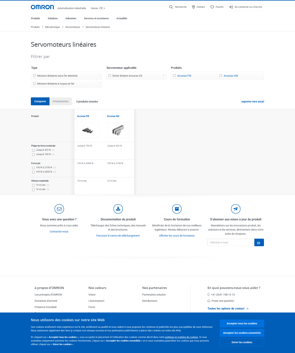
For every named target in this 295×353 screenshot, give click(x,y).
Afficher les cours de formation (177, 235)
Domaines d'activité (46, 300)
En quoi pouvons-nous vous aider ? (234, 288)
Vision (92, 294)
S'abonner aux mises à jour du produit (235, 219)
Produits (35, 18)
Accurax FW (184, 75)
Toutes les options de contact (228, 308)
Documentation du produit (118, 219)
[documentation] (118, 209)
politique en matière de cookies (181, 337)
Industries (70, 18)
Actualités (121, 18)
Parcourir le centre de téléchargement (118, 235)
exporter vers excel (252, 101)
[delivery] (177, 209)
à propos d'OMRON (49, 288)
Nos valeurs (97, 288)
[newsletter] (235, 209)
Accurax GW (231, 75)
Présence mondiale (46, 307)
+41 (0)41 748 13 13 (221, 294)
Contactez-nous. (59, 231)
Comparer (40, 101)
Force (91, 307)
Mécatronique (52, 27)
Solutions (53, 18)
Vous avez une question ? (59, 219)
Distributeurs (149, 300)
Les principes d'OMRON (48, 294)
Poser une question (221, 300)
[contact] (59, 209)
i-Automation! (96, 300)
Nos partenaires (154, 288)
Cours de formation (177, 219)
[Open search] (178, 7)
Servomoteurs (72, 27)
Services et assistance (96, 18)
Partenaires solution (154, 294)
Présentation (60, 101)
